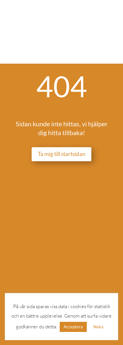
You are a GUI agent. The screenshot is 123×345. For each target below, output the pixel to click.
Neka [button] (98, 326)
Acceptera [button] (73, 326)
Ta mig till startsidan (61, 153)
